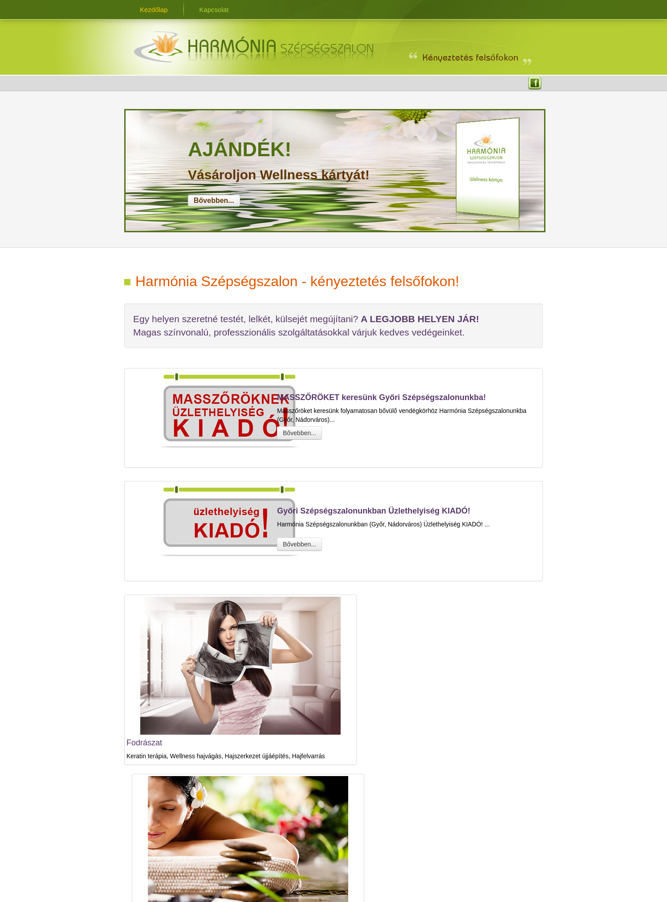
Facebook (535, 84)
